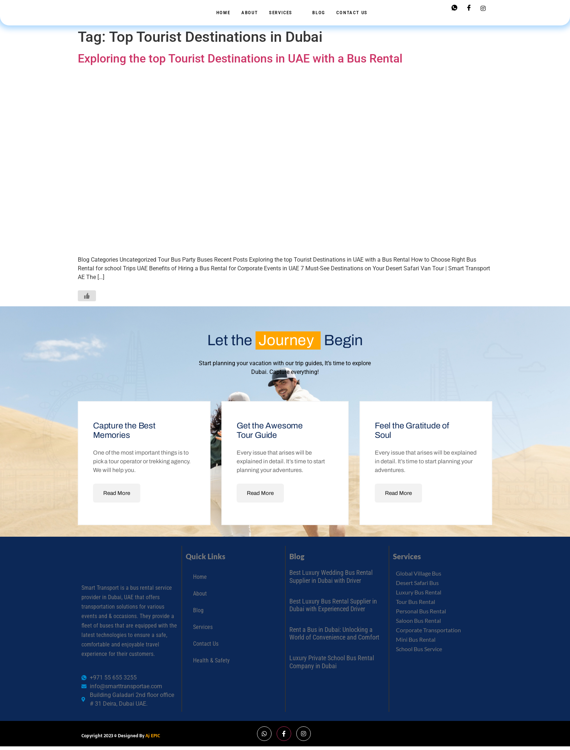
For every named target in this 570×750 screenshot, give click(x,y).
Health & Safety (211, 660)
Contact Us (352, 12)
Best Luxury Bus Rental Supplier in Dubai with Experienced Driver (333, 605)
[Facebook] (469, 8)
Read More (116, 493)
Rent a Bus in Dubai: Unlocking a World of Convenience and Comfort (334, 633)
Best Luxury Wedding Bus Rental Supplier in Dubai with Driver (331, 576)
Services (284, 12)
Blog (318, 12)
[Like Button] (87, 295)
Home (223, 12)
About (249, 12)
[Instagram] (483, 8)
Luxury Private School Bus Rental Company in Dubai (331, 662)
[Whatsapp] (454, 8)
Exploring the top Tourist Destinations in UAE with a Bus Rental (240, 58)
